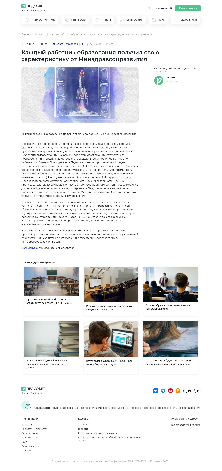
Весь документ (31, 247)
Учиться (26, 424)
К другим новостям (35, 43)
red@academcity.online (186, 424)
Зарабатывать (30, 433)
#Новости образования (67, 43)
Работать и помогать (34, 428)
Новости (82, 428)
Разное (26, 450)
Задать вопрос (30, 446)
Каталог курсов (188, 8)
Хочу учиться (162, 8)
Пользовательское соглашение (97, 433)
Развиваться (29, 437)
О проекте (83, 424)
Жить (24, 441)
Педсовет (171, 77)
